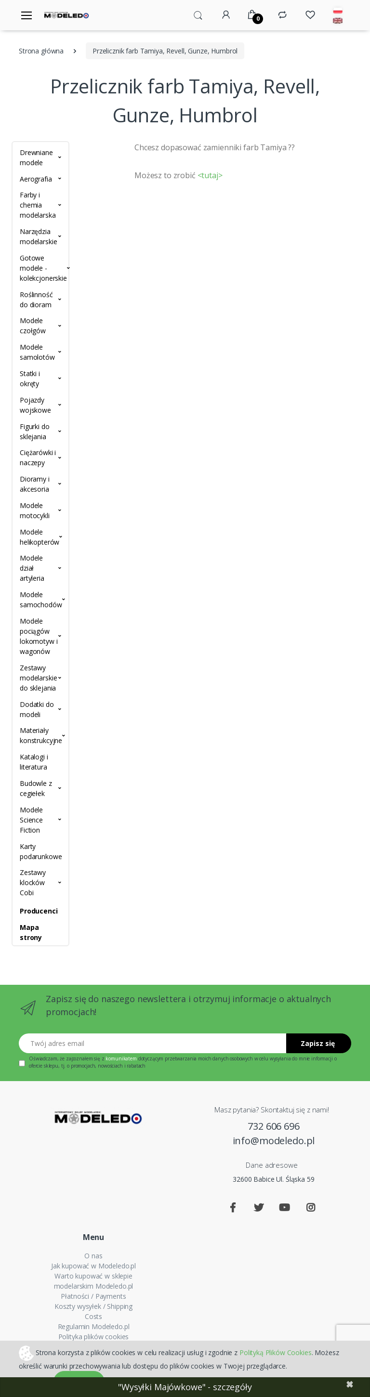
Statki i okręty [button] (30, 378)
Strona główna (41, 50)
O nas (93, 1255)
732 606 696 (273, 1126)
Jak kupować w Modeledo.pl (93, 1265)
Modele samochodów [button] (40, 599)
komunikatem (121, 1058)
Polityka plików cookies (93, 1336)
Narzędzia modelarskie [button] (38, 236)
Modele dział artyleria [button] (32, 568)
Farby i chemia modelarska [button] (38, 205)
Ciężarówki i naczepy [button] (38, 457)
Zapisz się (318, 1043)
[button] (198, 14)
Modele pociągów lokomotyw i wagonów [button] (38, 636)
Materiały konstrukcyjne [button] (40, 735)
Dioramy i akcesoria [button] (35, 484)
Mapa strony (31, 932)
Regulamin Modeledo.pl (94, 1326)
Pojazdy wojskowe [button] (35, 405)
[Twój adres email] (153, 1043)
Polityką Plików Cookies (275, 1352)
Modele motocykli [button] (35, 510)
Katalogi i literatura (34, 761)
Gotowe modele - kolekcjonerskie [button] (40, 268)
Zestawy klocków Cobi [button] (33, 882)
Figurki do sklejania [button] (35, 431)
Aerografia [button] (36, 178)
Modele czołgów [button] (33, 325)
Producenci (39, 910)
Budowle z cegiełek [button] (36, 788)
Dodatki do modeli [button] (37, 709)
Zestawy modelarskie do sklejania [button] (38, 677)
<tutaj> (210, 175)
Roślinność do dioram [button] (36, 299)
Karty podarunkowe (40, 851)
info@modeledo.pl (274, 1140)
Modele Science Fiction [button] (31, 820)
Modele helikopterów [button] (39, 537)
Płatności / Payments (93, 1296)
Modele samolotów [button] (37, 352)
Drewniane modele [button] (36, 157)
